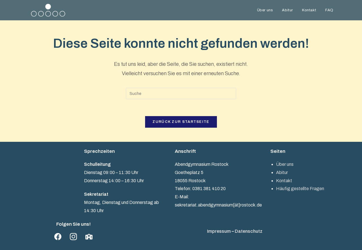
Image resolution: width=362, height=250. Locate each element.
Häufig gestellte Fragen (300, 188)
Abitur (282, 172)
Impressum (219, 231)
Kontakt (284, 180)
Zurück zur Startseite (180, 122)
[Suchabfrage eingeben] (181, 93)
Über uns (285, 164)
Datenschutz (248, 231)
